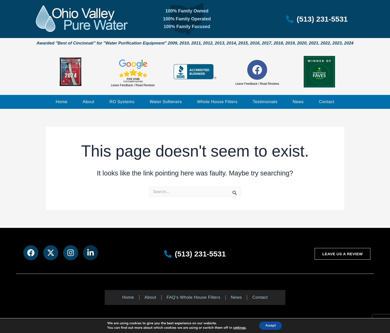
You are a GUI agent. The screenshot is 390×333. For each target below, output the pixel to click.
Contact (326, 101)
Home (61, 101)
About (88, 101)
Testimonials (265, 101)
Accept (270, 325)
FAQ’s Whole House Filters (193, 297)
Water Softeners (166, 101)
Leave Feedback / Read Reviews (133, 85)
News (298, 101)
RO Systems (121, 101)
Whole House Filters (217, 101)
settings (237, 327)
